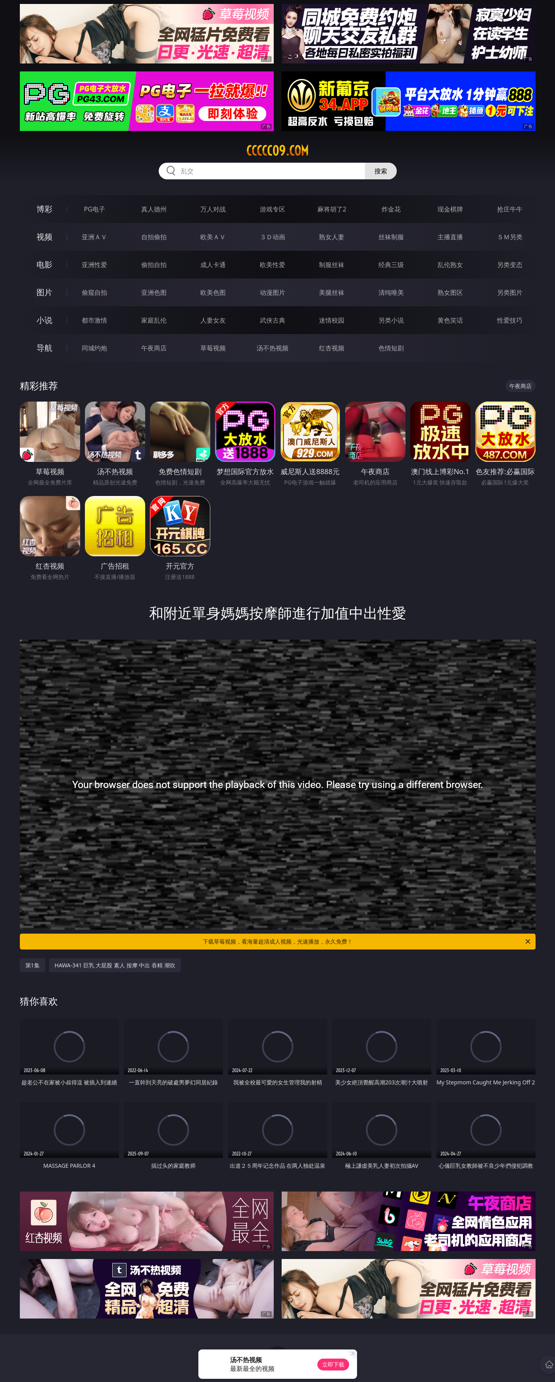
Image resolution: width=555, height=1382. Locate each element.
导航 (44, 347)
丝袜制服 (391, 237)
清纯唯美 (391, 292)
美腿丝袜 (331, 292)
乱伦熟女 (450, 264)
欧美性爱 (272, 264)
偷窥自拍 (94, 292)
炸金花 (391, 209)
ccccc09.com (277, 151)
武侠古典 (272, 320)
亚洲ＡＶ (94, 237)
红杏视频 (331, 348)
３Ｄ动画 (272, 237)
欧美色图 (213, 292)
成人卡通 (213, 264)
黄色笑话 (450, 320)
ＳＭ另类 (509, 237)
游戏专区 (272, 209)
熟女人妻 (331, 237)
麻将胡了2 (331, 209)
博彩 (44, 209)
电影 (44, 264)
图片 (44, 292)
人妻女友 (213, 320)
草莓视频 (213, 348)
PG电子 (94, 209)
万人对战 (213, 209)
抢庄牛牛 (509, 209)
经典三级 (391, 264)
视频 (44, 236)
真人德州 (154, 209)
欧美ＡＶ (213, 237)
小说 (44, 320)
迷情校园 (331, 320)
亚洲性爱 (94, 264)
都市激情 (94, 320)
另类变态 (509, 264)
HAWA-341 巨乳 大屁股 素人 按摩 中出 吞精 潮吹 (115, 965)
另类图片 (509, 292)
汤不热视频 (272, 348)
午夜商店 (154, 348)
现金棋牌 (450, 209)
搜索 (380, 171)
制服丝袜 (331, 264)
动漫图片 (272, 292)
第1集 (32, 965)
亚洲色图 (154, 292)
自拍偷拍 (154, 237)
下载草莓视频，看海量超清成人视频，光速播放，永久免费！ (367, 941)
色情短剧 (391, 348)
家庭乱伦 (154, 320)
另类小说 (391, 320)
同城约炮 (94, 348)
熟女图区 (450, 292)
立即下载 (333, 1364)
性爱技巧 (509, 320)
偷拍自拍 (154, 264)
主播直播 (450, 237)
